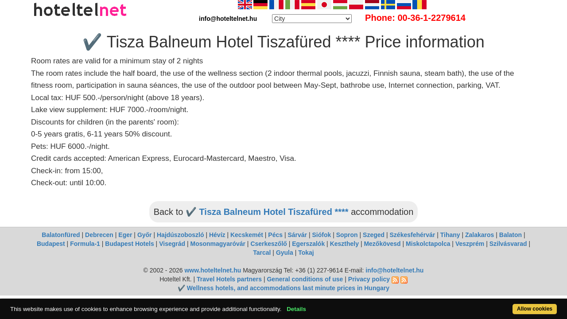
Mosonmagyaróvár (217, 243)
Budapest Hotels (129, 243)
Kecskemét (246, 234)
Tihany (450, 234)
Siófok (321, 234)
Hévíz (217, 234)
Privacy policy (369, 279)
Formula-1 (85, 243)
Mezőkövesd (382, 243)
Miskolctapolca (428, 243)
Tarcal (262, 252)
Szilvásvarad (508, 243)
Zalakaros (479, 234)
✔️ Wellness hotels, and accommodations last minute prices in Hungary (283, 288)
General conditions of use (305, 279)
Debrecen (99, 234)
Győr (144, 234)
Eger (125, 234)
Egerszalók (308, 243)
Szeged (373, 234)
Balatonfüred (61, 234)
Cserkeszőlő (268, 243)
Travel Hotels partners (229, 279)
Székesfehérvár (412, 234)
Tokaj (306, 252)
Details (324, 304)
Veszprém (469, 243)
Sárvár (297, 234)
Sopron (347, 234)
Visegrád (172, 243)
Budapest (51, 243)
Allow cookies (504, 304)
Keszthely (344, 243)
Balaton (510, 234)
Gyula (284, 252)
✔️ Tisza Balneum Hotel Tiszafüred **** (267, 212)
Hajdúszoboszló (180, 234)
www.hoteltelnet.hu (212, 270)
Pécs (275, 234)
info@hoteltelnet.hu (394, 270)
